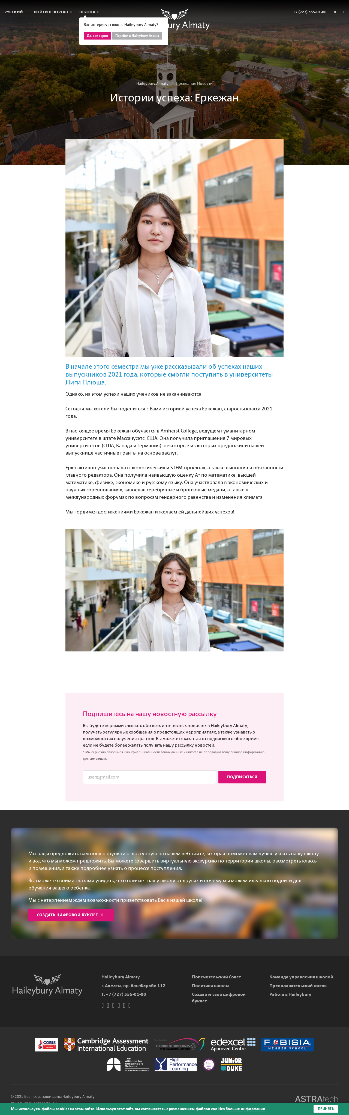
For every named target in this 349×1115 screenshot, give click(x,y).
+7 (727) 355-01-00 (126, 994)
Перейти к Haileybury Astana (137, 36)
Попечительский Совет (216, 976)
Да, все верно (97, 36)
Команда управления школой (301, 976)
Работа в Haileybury (290, 994)
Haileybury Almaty (152, 83)
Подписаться (242, 777)
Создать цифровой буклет (70, 915)
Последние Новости (194, 83)
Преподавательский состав (298, 985)
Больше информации (245, 1109)
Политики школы (210, 985)
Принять (326, 1109)
